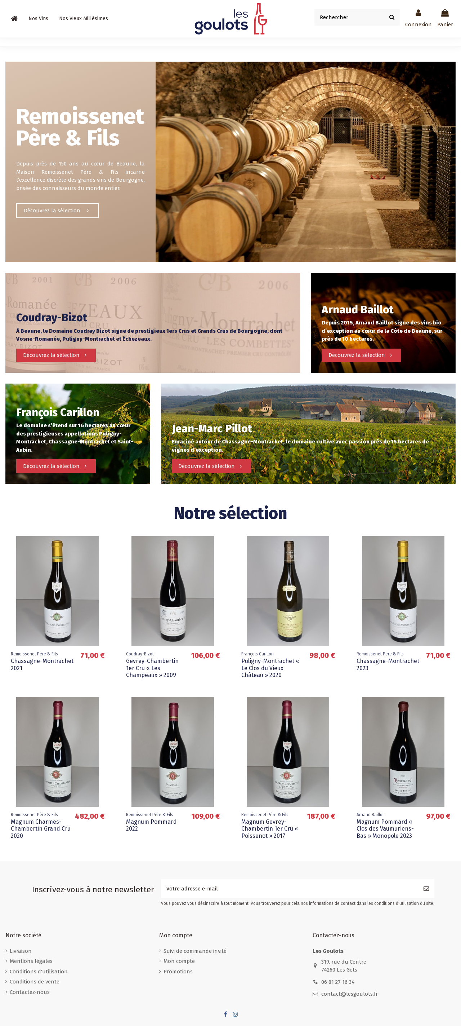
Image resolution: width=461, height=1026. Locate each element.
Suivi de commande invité (195, 951)
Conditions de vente (34, 981)
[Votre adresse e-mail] (289, 888)
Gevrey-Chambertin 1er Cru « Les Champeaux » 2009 (152, 668)
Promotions (178, 971)
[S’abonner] (426, 888)
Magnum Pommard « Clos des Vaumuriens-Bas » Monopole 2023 (385, 828)
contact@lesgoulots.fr (349, 994)
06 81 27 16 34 (338, 982)
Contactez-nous (30, 992)
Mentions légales (31, 961)
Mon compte (179, 961)
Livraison (21, 951)
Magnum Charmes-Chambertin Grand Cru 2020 (41, 828)
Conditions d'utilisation (39, 971)
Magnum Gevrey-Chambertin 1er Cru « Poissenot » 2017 (269, 828)
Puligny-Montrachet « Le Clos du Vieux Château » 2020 (270, 668)
